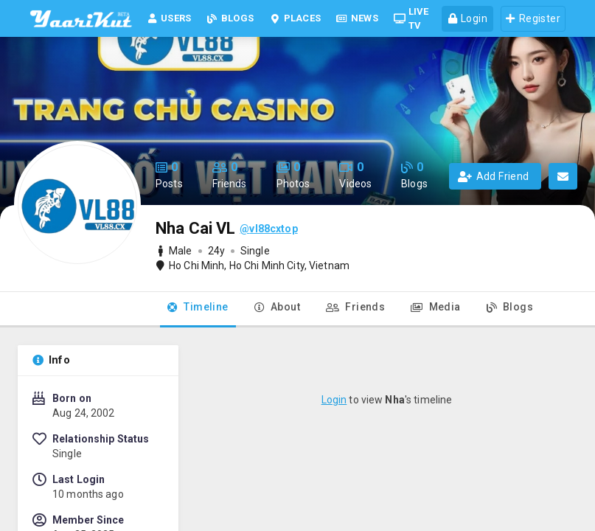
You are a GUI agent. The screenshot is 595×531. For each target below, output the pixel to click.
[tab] (198, 309)
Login (334, 400)
